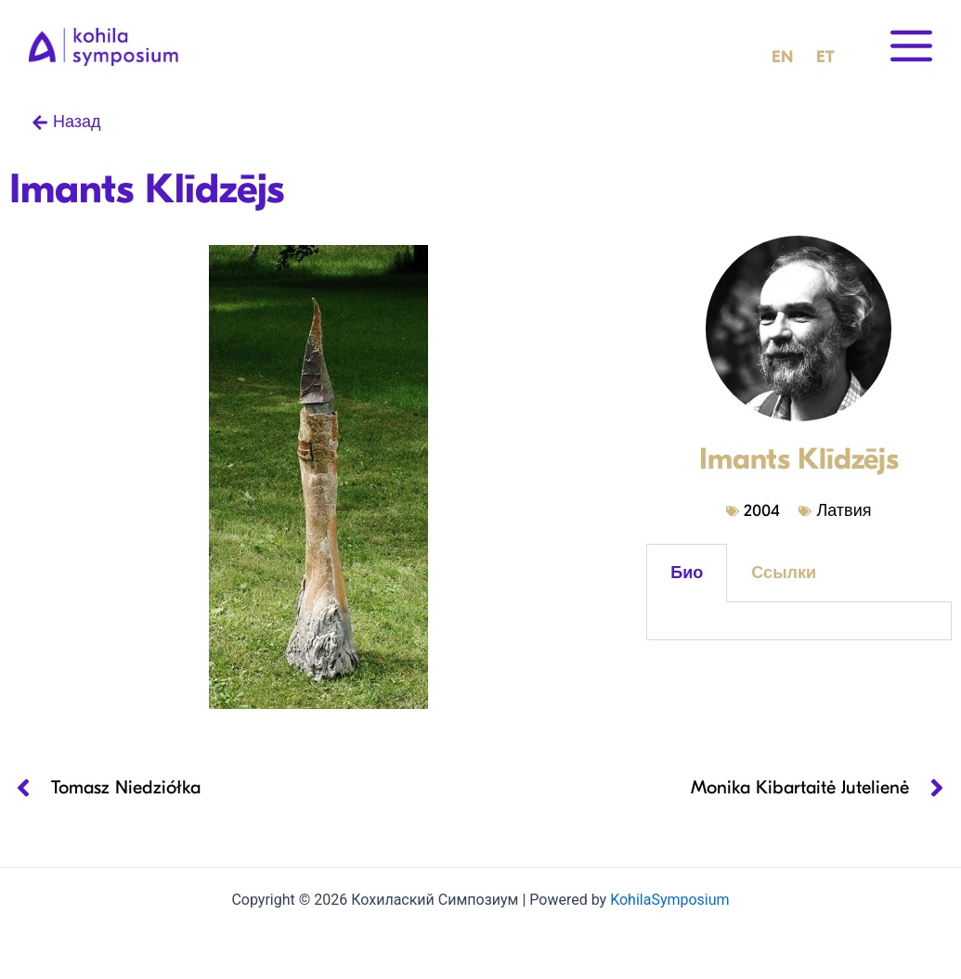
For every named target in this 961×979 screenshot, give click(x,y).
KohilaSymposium (669, 899)
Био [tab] (686, 573)
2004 (762, 511)
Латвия (843, 511)
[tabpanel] (798, 621)
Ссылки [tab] (783, 573)
